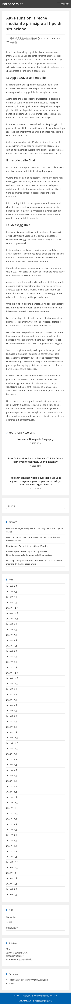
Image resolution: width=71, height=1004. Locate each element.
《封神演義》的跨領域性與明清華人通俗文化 (28, 979)
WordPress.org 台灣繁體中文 (19, 959)
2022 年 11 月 (12, 743)
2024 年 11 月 (12, 613)
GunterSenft (11, 917)
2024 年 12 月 (12, 608)
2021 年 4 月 (11, 845)
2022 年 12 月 (12, 737)
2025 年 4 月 (11, 586)
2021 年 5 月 (11, 840)
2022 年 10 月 (12, 748)
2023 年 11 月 (12, 678)
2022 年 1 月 (11, 797)
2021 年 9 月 (11, 818)
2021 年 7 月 (11, 829)
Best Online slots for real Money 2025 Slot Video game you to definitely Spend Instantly (35, 460)
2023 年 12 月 (12, 672)
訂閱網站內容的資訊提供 (17, 952)
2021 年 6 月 (11, 835)
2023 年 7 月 (11, 700)
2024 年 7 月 (11, 635)
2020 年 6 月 (11, 883)
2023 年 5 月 (11, 710)
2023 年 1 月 (11, 732)
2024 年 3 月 (11, 656)
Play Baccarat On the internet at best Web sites (27, 546)
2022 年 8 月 (11, 759)
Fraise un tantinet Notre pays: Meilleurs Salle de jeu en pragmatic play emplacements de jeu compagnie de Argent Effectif (35, 481)
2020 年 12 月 (12, 862)
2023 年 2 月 (11, 727)
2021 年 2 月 (11, 851)
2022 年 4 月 (11, 781)
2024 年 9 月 (11, 624)
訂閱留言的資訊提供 (15, 956)
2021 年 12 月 (12, 802)
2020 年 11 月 (12, 867)
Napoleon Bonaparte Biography (35, 439)
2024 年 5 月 (11, 645)
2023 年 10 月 (12, 683)
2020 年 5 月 (11, 889)
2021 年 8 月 (11, 824)
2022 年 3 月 (11, 786)
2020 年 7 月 (11, 878)
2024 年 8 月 (11, 629)
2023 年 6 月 (11, 705)
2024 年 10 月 (12, 618)
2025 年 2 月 (11, 597)
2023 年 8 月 (11, 694)
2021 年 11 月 (12, 808)
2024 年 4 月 (11, 651)
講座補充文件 (12, 927)
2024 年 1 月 (11, 667)
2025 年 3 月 (11, 591)
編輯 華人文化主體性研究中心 (25, 38)
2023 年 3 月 (11, 721)
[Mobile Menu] (63, 4)
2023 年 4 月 (11, 716)
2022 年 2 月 (11, 791)
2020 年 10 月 (12, 873)
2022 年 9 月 (11, 753)
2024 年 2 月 (11, 662)
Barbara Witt (12, 3)
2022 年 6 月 (11, 770)
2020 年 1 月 (11, 894)
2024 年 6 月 (11, 640)
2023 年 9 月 (11, 689)
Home (12, 983)
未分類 (13, 42)
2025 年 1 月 (11, 602)
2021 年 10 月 (12, 813)
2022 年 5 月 (11, 775)
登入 (8, 949)
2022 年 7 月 (11, 764)
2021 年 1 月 (11, 856)
